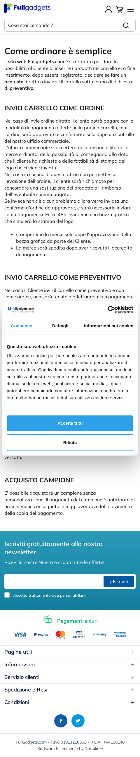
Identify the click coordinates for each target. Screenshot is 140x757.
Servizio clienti (69, 677)
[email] (53, 581)
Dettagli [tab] (60, 325)
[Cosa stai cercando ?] (60, 25)
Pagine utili (69, 651)
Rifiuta (70, 442)
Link (82, 595)
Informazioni (69, 664)
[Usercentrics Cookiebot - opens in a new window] (107, 309)
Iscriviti (118, 581)
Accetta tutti (70, 423)
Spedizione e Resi (69, 689)
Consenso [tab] (21, 325)
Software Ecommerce (57, 748)
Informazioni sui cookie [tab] (108, 325)
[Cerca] (126, 25)
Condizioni (69, 702)
